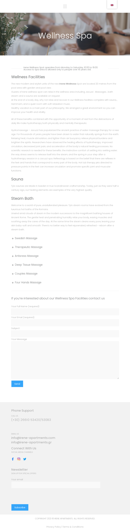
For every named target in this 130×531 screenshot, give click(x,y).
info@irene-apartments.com (33, 438)
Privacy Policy (53, 526)
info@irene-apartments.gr (31, 442)
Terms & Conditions (73, 526)
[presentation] (34, 494)
